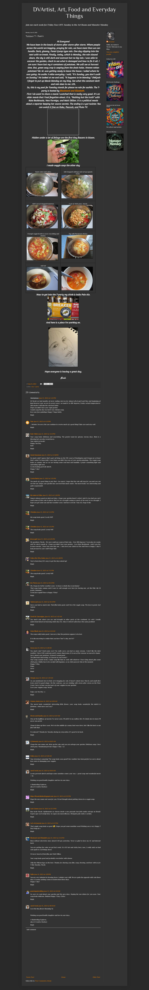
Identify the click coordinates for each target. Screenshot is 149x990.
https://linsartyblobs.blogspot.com (41, 796)
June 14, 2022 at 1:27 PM (50, 823)
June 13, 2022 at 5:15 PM (48, 478)
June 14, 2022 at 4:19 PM (42, 874)
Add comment (31, 929)
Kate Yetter (34, 434)
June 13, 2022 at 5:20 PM (51, 495)
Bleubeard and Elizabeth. (72, 90)
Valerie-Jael (34, 602)
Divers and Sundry (36, 716)
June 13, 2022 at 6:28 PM (54, 558)
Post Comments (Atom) (43, 981)
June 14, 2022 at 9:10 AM (43, 756)
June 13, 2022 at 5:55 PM (45, 527)
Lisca (32, 648)
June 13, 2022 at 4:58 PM (50, 455)
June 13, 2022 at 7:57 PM (45, 570)
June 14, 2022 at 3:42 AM (53, 616)
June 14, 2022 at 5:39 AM (44, 678)
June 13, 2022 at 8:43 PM (46, 583)
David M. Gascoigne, (37, 616)
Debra (32, 756)
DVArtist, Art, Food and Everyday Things (74, 12)
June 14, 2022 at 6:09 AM (48, 701)
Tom (31, 421)
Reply (32, 415)
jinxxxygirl (33, 539)
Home (63, 977)
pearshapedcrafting (37, 891)
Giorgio (33, 678)
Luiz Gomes (34, 809)
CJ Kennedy (34, 741)
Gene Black (34, 631)
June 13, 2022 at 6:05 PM (46, 539)
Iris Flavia (33, 583)
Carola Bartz (34, 478)
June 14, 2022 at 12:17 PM (62, 796)
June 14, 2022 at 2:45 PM (56, 838)
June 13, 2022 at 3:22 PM (47, 398)
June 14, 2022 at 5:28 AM (43, 648)
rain (32, 386)
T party (36, 386)
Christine (33, 512)
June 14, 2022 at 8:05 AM (47, 741)
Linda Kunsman (35, 455)
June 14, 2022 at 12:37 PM (47, 809)
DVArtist (111, 42)
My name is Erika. (36, 495)
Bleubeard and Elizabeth (38, 838)
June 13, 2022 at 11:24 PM (46, 602)
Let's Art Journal (35, 823)
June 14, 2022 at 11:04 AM (47, 771)
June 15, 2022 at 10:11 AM (47, 906)
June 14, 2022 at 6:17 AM (52, 716)
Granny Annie (35, 701)
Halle (32, 874)
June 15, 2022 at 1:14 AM (52, 891)
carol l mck (34, 771)
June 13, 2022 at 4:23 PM (46, 434)
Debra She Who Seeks (37, 558)
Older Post (96, 977)
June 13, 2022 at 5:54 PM (45, 512)
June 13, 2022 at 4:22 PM (42, 421)
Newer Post (30, 977)
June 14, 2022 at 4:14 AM (47, 631)
